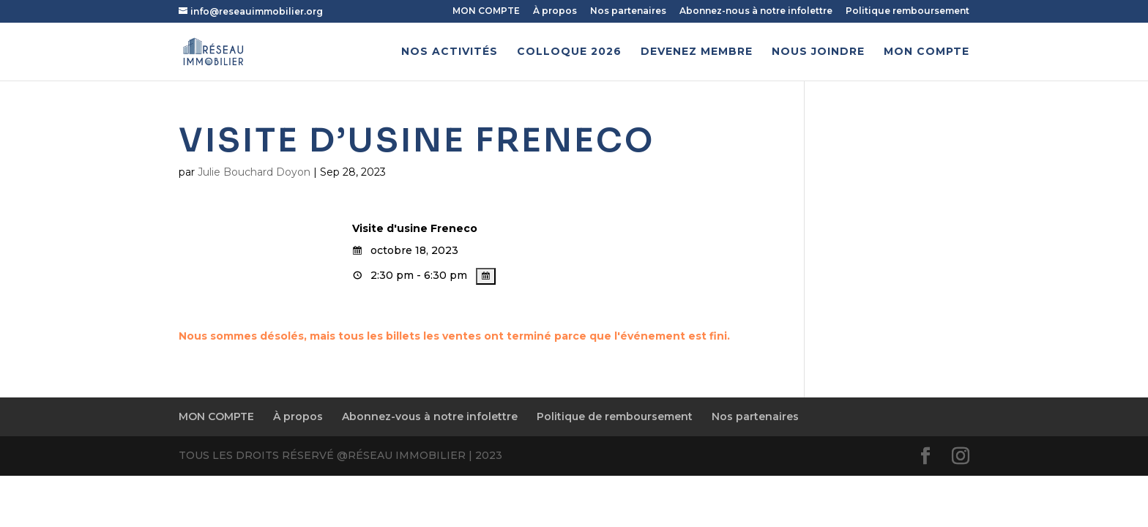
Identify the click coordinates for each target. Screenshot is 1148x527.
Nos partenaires (628, 11)
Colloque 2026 (569, 52)
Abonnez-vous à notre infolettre (430, 416)
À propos (555, 11)
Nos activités (449, 52)
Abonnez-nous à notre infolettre (755, 11)
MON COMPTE (486, 11)
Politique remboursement (907, 11)
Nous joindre (818, 52)
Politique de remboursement (615, 416)
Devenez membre (697, 52)
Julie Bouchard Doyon (254, 172)
